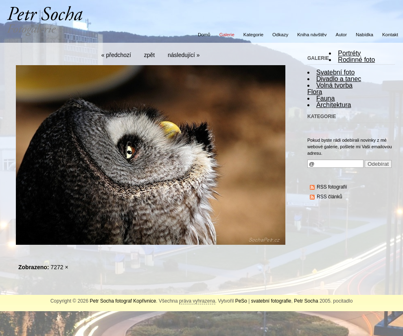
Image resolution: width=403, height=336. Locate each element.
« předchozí (116, 55)
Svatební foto (335, 72)
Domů (204, 34)
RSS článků (329, 197)
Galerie (226, 34)
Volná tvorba (334, 85)
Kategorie (253, 34)
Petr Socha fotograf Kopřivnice (123, 301)
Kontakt (390, 34)
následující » (184, 55)
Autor (341, 34)
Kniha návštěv (311, 34)
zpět (149, 55)
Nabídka (364, 34)
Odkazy (280, 34)
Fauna (325, 98)
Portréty (349, 53)
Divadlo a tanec (338, 78)
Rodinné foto (356, 59)
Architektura (333, 104)
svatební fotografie (271, 301)
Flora (314, 91)
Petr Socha (306, 301)
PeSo (241, 301)
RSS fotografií (332, 187)
